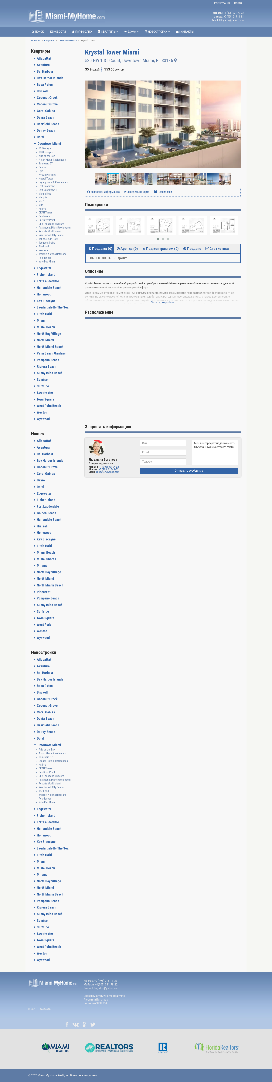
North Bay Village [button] (48, 334)
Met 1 (42, 201)
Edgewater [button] (43, 268)
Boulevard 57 (46, 163)
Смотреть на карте (136, 192)
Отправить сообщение (189, 470)
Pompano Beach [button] (47, 360)
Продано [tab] (191, 249)
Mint (41, 204)
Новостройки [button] (157, 31)
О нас (31, 1009)
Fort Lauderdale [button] (47, 281)
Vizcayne (44, 250)
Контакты (45, 1009)
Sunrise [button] (42, 379)
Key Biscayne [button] (46, 301)
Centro (42, 167)
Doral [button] (40, 137)
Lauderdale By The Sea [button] (52, 307)
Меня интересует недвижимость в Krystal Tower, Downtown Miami (215, 452)
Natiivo (42, 208)
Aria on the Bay (47, 155)
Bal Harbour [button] (44, 71)
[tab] (55, 58)
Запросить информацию (103, 192)
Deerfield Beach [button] (47, 124)
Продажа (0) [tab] (100, 249)
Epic (41, 171)
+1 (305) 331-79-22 (234, 12)
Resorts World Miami (50, 231)
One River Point (47, 220)
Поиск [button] (37, 31)
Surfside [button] (42, 386)
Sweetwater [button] (44, 393)
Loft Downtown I (47, 186)
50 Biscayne (45, 148)
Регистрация (222, 3)
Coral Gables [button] (45, 111)
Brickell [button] (42, 91)
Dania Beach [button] (45, 117)
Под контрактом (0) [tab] (160, 249)
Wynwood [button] (43, 419)
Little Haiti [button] (44, 314)
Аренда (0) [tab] (127, 249)
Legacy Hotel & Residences (53, 182)
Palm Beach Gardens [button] (51, 353)
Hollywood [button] (43, 294)
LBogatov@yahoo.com (231, 20)
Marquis (43, 197)
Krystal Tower (46, 178)
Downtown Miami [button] (49, 144)
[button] (237, 79)
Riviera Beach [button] (46, 366)
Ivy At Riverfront (47, 174)
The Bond (44, 246)
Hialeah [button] (42, 526)
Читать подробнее (163, 302)
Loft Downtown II (48, 189)
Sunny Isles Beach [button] (49, 373)
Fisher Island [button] (45, 274)
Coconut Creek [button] (47, 98)
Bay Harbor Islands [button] (49, 78)
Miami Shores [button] (46, 559)
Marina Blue (45, 193)
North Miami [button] (45, 340)
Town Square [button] (45, 399)
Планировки (163, 192)
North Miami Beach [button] (49, 347)
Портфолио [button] (81, 31)
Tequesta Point (47, 242)
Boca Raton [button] (44, 85)
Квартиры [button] (107, 31)
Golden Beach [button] (46, 513)
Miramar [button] (42, 565)
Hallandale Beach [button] (48, 288)
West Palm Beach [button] (48, 406)
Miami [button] (41, 320)
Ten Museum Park (48, 238)
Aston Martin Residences (52, 159)
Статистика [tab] (217, 249)
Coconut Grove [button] (47, 104)
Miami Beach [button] (45, 327)
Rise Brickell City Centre (51, 235)
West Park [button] (43, 625)
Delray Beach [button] (45, 130)
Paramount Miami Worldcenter (55, 227)
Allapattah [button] (44, 58)
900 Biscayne (46, 152)
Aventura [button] (43, 65)
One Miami (44, 216)
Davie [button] (40, 480)
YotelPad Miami (47, 261)
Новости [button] (57, 31)
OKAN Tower (45, 212)
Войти (238, 3)
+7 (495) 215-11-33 (234, 16)
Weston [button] (41, 412)
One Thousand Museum (51, 223)
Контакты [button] (184, 31)
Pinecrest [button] (43, 592)
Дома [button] (131, 31)
